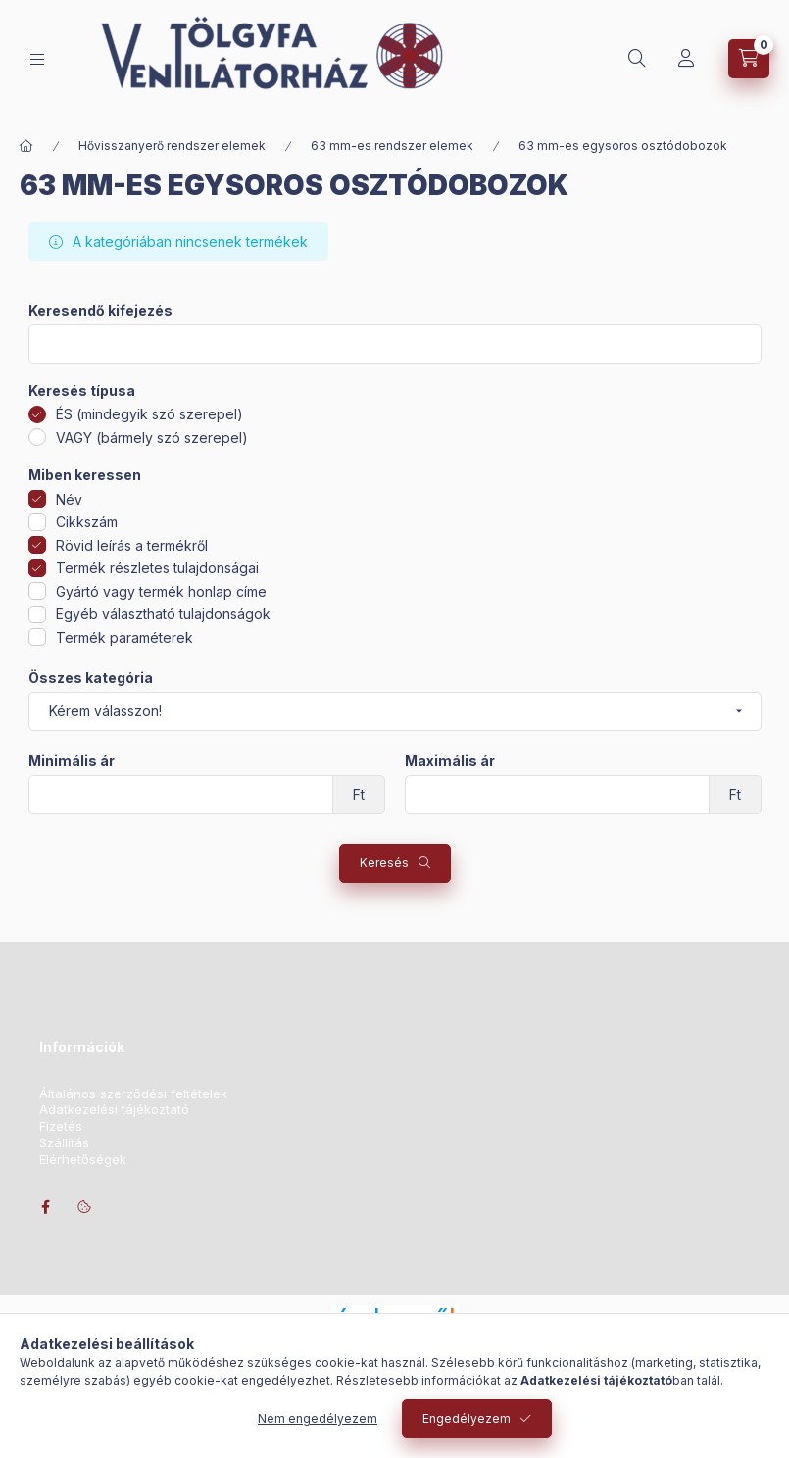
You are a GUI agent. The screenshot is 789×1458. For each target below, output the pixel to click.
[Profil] (686, 58)
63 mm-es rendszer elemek (392, 145)
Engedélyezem (466, 1418)
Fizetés (60, 1126)
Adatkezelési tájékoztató (114, 1109)
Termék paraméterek (124, 637)
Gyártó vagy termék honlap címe (161, 591)
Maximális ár (450, 761)
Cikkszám (87, 521)
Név (69, 499)
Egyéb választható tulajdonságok (163, 614)
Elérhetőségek (82, 1159)
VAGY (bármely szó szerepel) (152, 437)
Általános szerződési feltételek (133, 1094)
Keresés (384, 862)
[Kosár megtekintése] (748, 58)
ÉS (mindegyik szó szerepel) (149, 414)
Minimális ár (71, 761)
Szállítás (64, 1143)
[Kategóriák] (37, 59)
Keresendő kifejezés (100, 310)
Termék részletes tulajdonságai (157, 567)
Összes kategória (90, 678)
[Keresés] (637, 58)
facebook (45, 1207)
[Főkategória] (26, 146)
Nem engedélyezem (317, 1418)
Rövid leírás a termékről (132, 545)
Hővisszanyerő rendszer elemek (172, 145)
